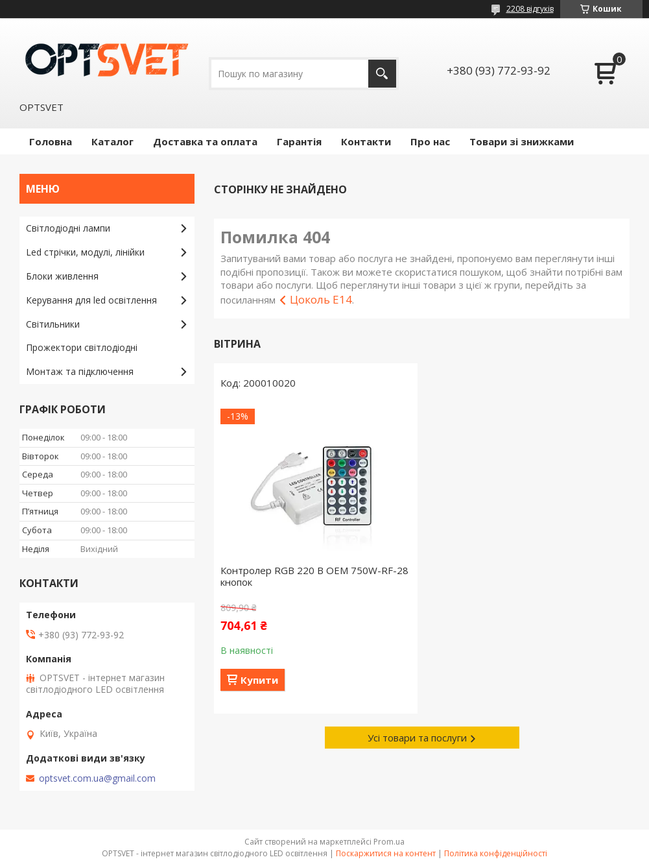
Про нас (430, 141)
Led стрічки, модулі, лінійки (85, 252)
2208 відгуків (530, 8)
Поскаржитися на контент (386, 853)
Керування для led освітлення (91, 300)
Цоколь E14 (321, 299)
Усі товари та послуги (417, 737)
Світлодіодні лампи (68, 228)
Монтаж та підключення (80, 371)
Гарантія (299, 141)
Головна (50, 141)
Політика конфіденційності (495, 853)
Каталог (112, 141)
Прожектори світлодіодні (81, 347)
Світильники (53, 324)
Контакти (366, 141)
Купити (259, 679)
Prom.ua (389, 841)
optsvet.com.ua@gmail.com (97, 778)
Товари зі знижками (521, 141)
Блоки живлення (62, 276)
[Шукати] (382, 74)
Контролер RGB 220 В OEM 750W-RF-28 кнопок (314, 576)
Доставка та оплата (205, 141)
